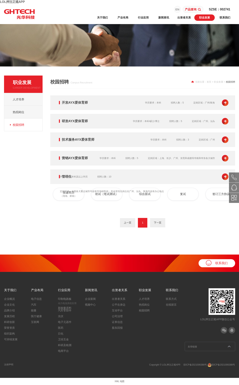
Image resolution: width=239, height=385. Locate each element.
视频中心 (90, 304)
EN (177, 9)
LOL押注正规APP (12, 1)
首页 (209, 82)
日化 (60, 333)
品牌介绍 (9, 310)
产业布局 (122, 17)
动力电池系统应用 (67, 303)
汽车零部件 (64, 310)
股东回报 (117, 327)
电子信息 (36, 298)
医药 (60, 327)
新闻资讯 (163, 17)
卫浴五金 (63, 339)
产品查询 (193, 9)
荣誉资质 (9, 327)
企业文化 (9, 304)
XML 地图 (120, 381)
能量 (33, 310)
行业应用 (143, 17)
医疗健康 (36, 316)
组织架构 (9, 333)
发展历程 (9, 316)
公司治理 (117, 316)
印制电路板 (64, 298)
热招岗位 (18, 112)
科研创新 (9, 322)
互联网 (35, 322)
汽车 (33, 304)
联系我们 (225, 17)
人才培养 (18, 99)
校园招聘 (18, 124)
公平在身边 (118, 304)
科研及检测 (64, 345)
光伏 (60, 316)
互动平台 (117, 310)
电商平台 (63, 350)
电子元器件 (64, 322)
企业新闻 (90, 298)
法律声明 (8, 364)
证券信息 (117, 322)
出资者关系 (184, 17)
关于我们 (102, 17)
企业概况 (9, 298)
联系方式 (171, 298)
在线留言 (171, 304)
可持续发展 (11, 339)
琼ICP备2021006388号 (195, 364)
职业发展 (204, 17)
